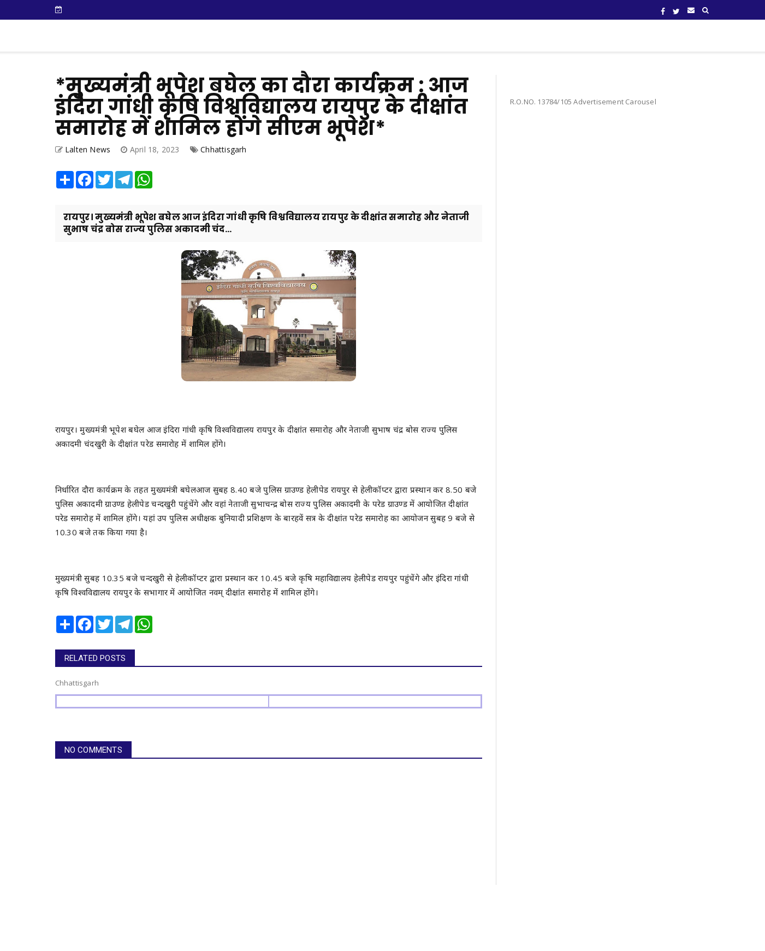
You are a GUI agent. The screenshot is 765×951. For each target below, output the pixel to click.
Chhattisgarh (223, 149)
